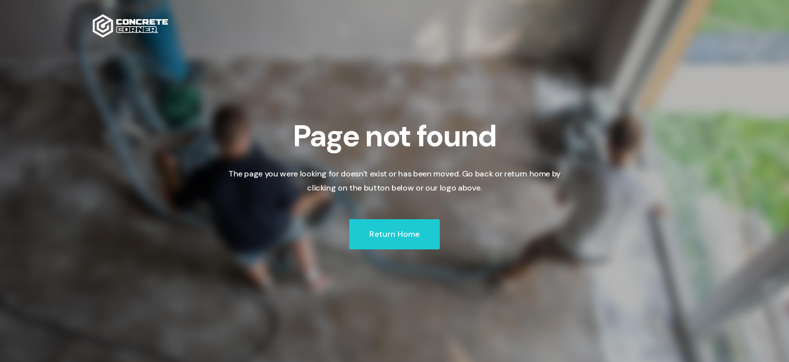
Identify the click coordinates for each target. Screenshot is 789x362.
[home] (130, 26)
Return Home (394, 234)
